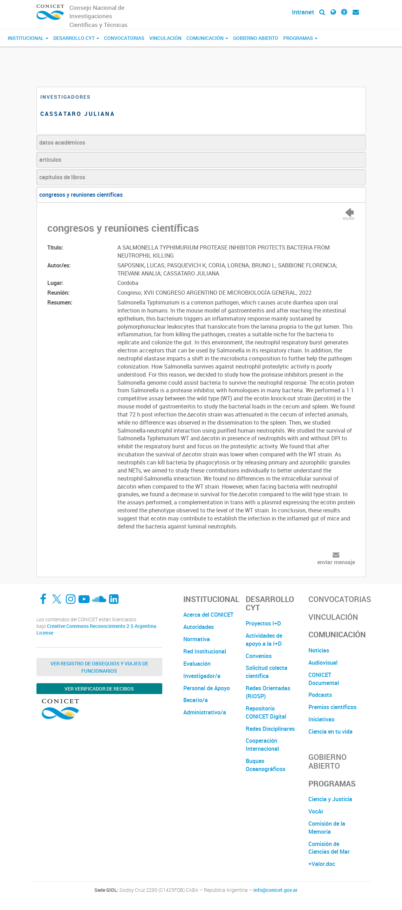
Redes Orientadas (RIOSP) (268, 692)
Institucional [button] (28, 38)
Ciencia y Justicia (330, 799)
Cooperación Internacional (262, 744)
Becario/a (195, 700)
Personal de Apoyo (206, 688)
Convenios (259, 656)
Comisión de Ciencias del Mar (329, 848)
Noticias (318, 650)
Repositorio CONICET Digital (266, 712)
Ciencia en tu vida (330, 731)
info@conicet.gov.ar (275, 890)
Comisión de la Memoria (326, 827)
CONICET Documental (323, 679)
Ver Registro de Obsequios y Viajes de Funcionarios (99, 667)
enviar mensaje (336, 562)
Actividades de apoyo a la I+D (264, 640)
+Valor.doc (321, 864)
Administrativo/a (204, 712)
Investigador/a (201, 676)
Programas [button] (300, 38)
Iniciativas (321, 719)
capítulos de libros (62, 177)
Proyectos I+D (263, 623)
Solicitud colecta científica (266, 672)
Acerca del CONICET (208, 614)
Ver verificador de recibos (99, 688)
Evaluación (197, 663)
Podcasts (320, 695)
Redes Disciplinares (270, 729)
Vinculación (165, 38)
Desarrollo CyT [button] (76, 38)
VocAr (315, 811)
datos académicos (62, 142)
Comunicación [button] (207, 38)
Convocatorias (124, 38)
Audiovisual (323, 662)
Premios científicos (332, 707)
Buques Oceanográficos (265, 765)
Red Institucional (204, 651)
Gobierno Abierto (255, 38)
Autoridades (198, 627)
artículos (50, 159)
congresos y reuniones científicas (81, 194)
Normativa (196, 639)
